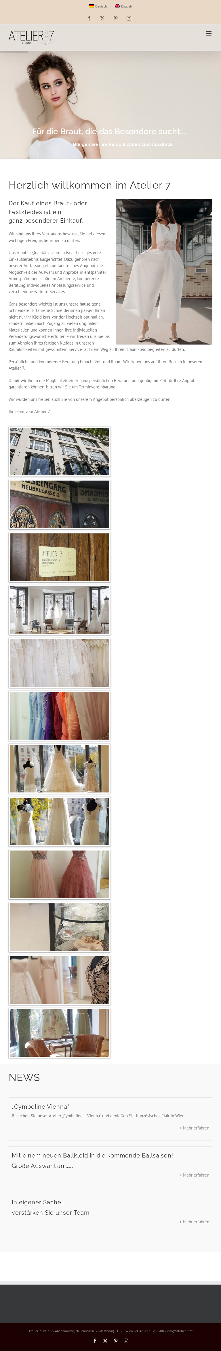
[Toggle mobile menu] (209, 33)
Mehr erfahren (196, 1128)
